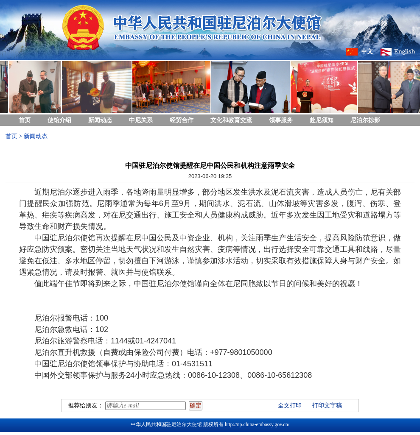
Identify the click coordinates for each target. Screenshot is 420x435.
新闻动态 (100, 120)
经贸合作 (181, 120)
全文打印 (290, 405)
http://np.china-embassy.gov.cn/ (257, 424)
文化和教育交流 (231, 120)
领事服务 (281, 120)
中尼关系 (141, 120)
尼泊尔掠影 (365, 120)
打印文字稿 (327, 405)
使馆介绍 (59, 120)
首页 (25, 120)
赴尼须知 (321, 120)
